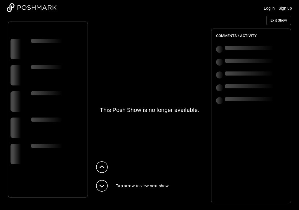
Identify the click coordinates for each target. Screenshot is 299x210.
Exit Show (278, 20)
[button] (102, 167)
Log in (269, 8)
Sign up (285, 8)
